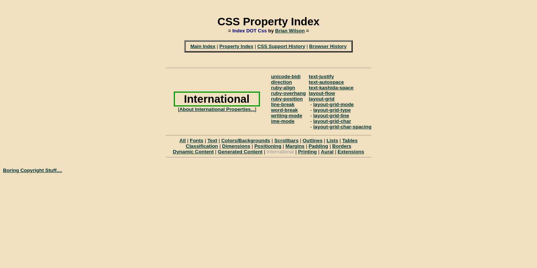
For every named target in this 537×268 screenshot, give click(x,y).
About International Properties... (217, 109)
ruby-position (287, 99)
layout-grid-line (331, 115)
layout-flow (322, 93)
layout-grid (322, 99)
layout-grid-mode (333, 104)
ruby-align (283, 87)
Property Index (236, 46)
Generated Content (240, 151)
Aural (327, 151)
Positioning (268, 146)
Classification (202, 146)
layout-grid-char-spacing (342, 127)
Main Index (202, 46)
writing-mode (286, 115)
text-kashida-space (331, 87)
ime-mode (283, 121)
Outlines (312, 140)
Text (212, 140)
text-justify (321, 76)
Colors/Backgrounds (245, 140)
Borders (341, 146)
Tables (350, 140)
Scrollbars (286, 140)
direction (281, 82)
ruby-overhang (288, 93)
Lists (332, 140)
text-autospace (326, 82)
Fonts (196, 140)
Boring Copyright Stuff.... (32, 170)
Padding (318, 146)
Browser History (327, 46)
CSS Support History (281, 46)
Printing (307, 151)
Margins (294, 146)
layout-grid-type (332, 110)
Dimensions (236, 146)
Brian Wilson (290, 31)
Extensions (350, 151)
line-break (283, 104)
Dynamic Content (193, 151)
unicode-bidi (286, 76)
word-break (284, 110)
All (182, 140)
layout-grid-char (332, 121)
